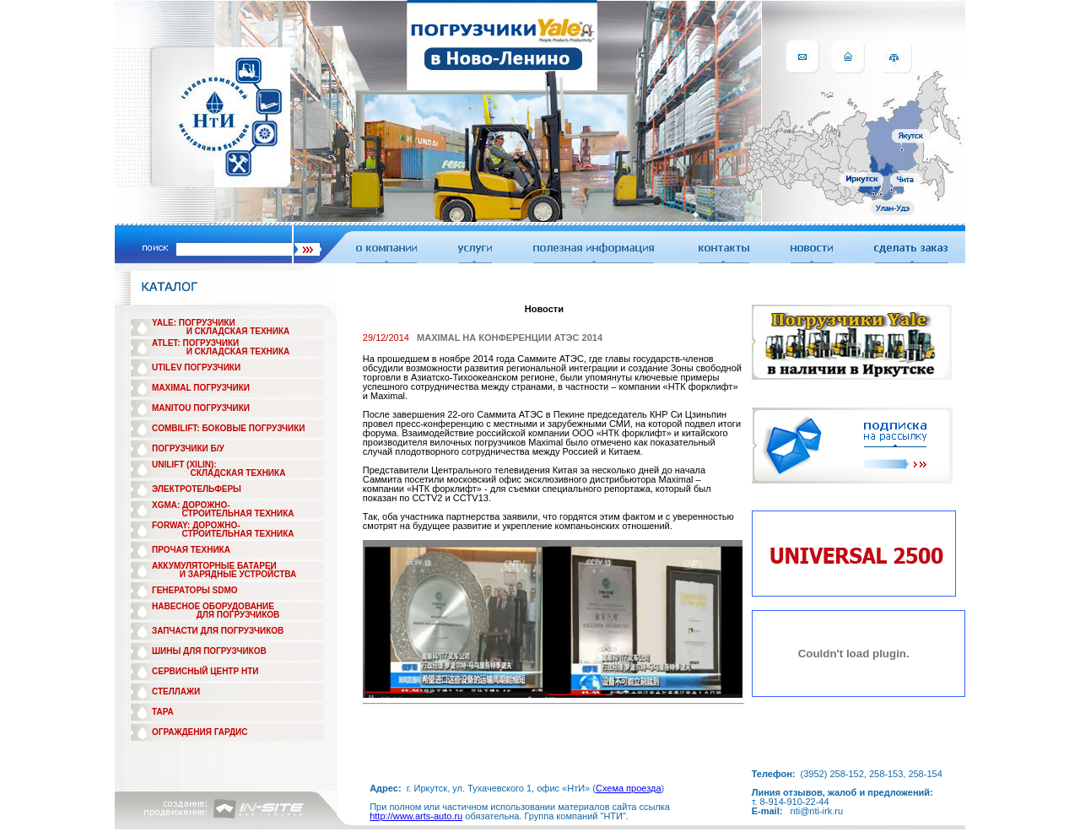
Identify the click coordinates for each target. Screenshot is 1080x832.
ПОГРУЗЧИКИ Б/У (188, 448)
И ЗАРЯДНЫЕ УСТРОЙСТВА (238, 574)
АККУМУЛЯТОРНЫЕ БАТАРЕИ (214, 565)
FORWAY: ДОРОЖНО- (196, 525)
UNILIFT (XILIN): (184, 464)
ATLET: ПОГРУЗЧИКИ (195, 343)
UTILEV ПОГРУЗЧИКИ (196, 367)
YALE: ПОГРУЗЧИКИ (193, 322)
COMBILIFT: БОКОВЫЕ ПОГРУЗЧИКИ (228, 428)
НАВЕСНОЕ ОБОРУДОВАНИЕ (213, 606)
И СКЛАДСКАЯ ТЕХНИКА (238, 331)
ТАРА (163, 711)
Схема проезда (629, 788)
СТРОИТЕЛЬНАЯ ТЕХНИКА (237, 513)
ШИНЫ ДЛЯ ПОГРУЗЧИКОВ (209, 651)
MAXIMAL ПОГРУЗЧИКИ (201, 387)
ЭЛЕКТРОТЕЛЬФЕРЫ (196, 489)
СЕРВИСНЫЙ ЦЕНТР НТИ (205, 671)
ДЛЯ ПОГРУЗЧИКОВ (238, 614)
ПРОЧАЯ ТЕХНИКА (191, 549)
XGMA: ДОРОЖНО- (191, 505)
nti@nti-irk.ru (817, 811)
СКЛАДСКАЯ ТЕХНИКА (238, 473)
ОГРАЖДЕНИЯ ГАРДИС (200, 732)
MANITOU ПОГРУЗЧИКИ (201, 408)
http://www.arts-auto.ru (416, 816)
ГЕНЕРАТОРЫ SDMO (195, 590)
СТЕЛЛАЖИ (176, 691)
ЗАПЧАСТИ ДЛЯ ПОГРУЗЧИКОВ (218, 630)
